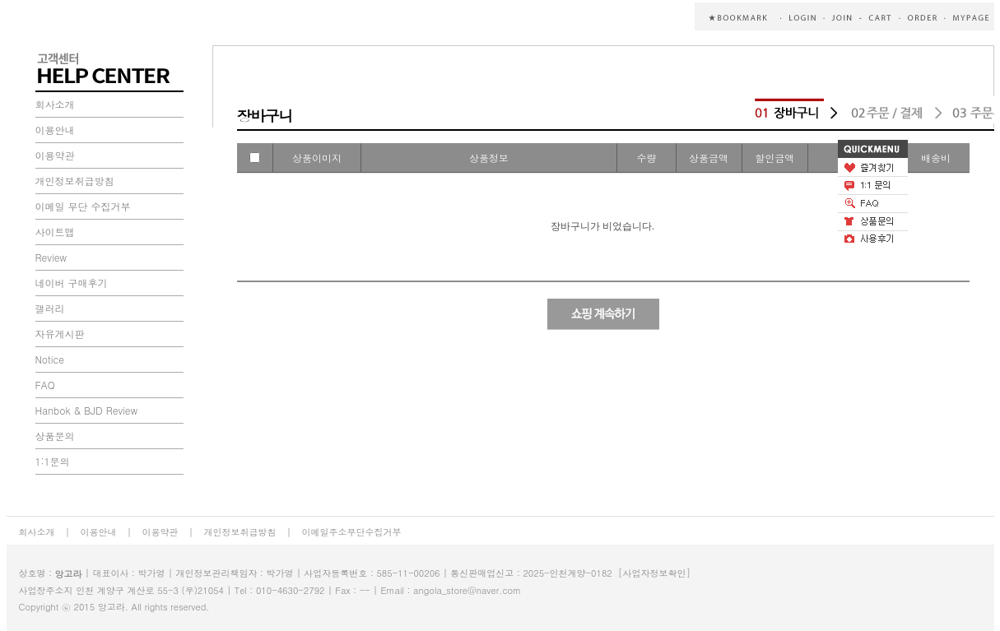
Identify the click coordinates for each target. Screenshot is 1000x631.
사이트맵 (55, 232)
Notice (49, 359)
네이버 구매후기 (71, 283)
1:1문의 (52, 461)
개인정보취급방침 (74, 181)
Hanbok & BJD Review (86, 410)
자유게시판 (60, 334)
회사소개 (55, 104)
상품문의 (55, 436)
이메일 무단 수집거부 (83, 206)
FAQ (45, 385)
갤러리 (50, 308)
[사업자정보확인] (654, 573)
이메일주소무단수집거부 (352, 532)
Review (51, 257)
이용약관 (55, 155)
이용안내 (55, 130)
